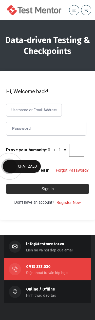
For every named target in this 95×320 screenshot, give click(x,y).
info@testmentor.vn (45, 244)
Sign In (48, 188)
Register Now (68, 202)
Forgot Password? (72, 170)
